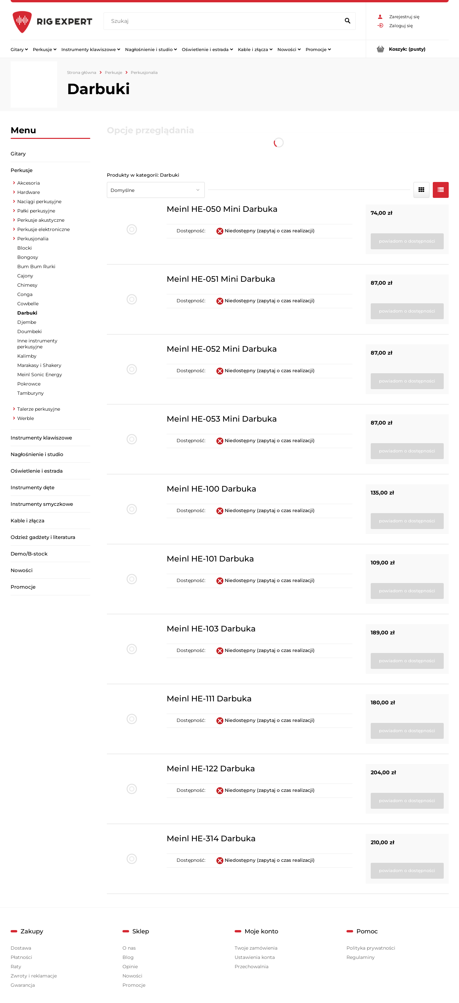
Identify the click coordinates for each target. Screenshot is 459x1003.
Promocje (23, 587)
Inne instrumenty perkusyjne (37, 344)
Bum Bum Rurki (36, 266)
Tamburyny (30, 393)
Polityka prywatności (370, 948)
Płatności (21, 957)
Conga (25, 294)
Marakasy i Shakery (39, 365)
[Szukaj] (347, 21)
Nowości (22, 570)
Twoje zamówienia (256, 948)
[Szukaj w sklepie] (223, 21)
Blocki (24, 248)
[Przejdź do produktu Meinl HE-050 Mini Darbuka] (132, 229)
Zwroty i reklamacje (34, 976)
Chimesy (27, 285)
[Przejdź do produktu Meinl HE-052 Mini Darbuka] (132, 369)
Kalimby (27, 356)
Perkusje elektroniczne (43, 229)
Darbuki (27, 313)
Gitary (18, 153)
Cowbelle (27, 304)
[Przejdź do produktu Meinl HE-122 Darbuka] (132, 789)
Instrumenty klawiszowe (41, 438)
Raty (16, 967)
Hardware (28, 192)
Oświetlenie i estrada (37, 471)
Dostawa (21, 948)
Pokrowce (28, 384)
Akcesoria (28, 183)
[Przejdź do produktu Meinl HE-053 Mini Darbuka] (132, 439)
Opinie (130, 967)
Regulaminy (360, 957)
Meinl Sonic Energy (39, 375)
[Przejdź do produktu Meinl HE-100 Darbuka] (132, 509)
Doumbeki (29, 331)
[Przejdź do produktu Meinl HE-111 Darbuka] (132, 719)
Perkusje (22, 170)
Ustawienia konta (255, 957)
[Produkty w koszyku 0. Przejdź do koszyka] (407, 49)
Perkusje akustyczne (40, 220)
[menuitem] (19, 49)
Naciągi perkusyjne (39, 202)
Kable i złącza (27, 520)
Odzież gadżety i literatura (43, 537)
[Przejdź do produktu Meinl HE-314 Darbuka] (132, 859)
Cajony (25, 276)
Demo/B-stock (29, 554)
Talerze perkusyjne (38, 409)
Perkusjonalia (32, 239)
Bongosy (27, 257)
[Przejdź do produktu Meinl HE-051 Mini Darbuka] (132, 299)
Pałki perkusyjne (36, 211)
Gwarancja (23, 985)
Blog (128, 957)
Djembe (26, 322)
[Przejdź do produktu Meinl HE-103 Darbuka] (132, 649)
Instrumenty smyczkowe (42, 504)
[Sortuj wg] (156, 190)
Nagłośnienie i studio (37, 454)
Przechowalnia (251, 967)
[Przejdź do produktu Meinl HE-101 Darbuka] (132, 579)
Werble (25, 418)
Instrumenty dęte (32, 487)
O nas (129, 948)
